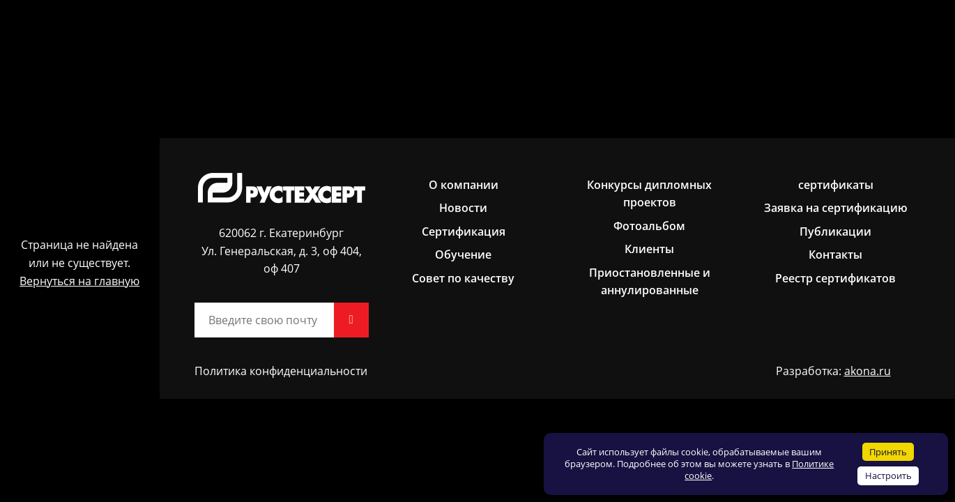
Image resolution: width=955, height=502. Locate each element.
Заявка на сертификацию (836, 207)
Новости (463, 207)
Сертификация (463, 231)
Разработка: (833, 372)
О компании (463, 184)
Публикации (835, 231)
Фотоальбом (649, 226)
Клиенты (649, 249)
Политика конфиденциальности (280, 371)
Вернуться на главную (79, 281)
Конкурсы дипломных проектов (649, 194)
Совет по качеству (463, 278)
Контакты (835, 254)
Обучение (463, 254)
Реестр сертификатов (835, 278)
